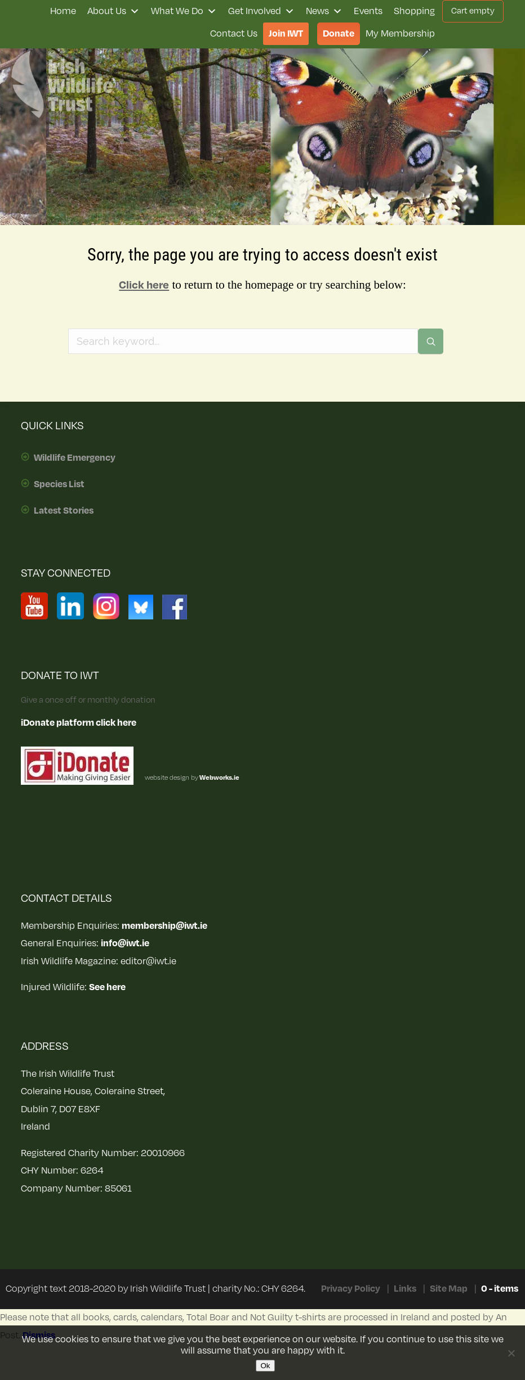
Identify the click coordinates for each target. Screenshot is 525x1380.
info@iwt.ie (125, 943)
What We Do (184, 11)
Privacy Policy (350, 1289)
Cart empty (473, 11)
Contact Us (233, 34)
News (324, 11)
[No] (511, 1353)
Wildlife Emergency (74, 458)
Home (63, 11)
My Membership (400, 34)
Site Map (449, 1289)
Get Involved (261, 11)
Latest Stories (64, 511)
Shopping (414, 11)
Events (368, 11)
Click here (144, 285)
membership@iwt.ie (164, 926)
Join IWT (286, 34)
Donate (338, 34)
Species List (59, 484)
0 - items (499, 1289)
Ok (265, 1365)
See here (107, 987)
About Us (113, 11)
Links (405, 1289)
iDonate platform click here (78, 723)
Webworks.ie (218, 778)
